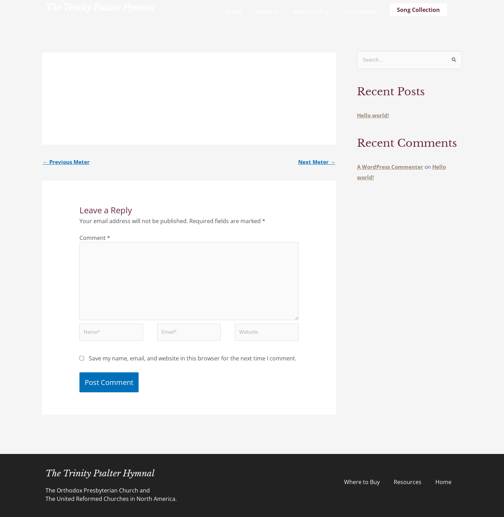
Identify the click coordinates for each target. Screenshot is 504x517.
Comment (94, 238)
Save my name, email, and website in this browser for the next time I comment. (192, 358)
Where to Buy (311, 11)
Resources (407, 482)
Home (233, 11)
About (267, 11)
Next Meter (316, 161)
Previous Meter (66, 161)
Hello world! (373, 115)
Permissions (359, 11)
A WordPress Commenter (390, 166)
